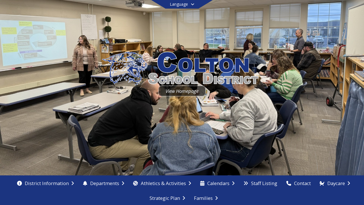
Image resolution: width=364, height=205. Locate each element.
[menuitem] (45, 182)
